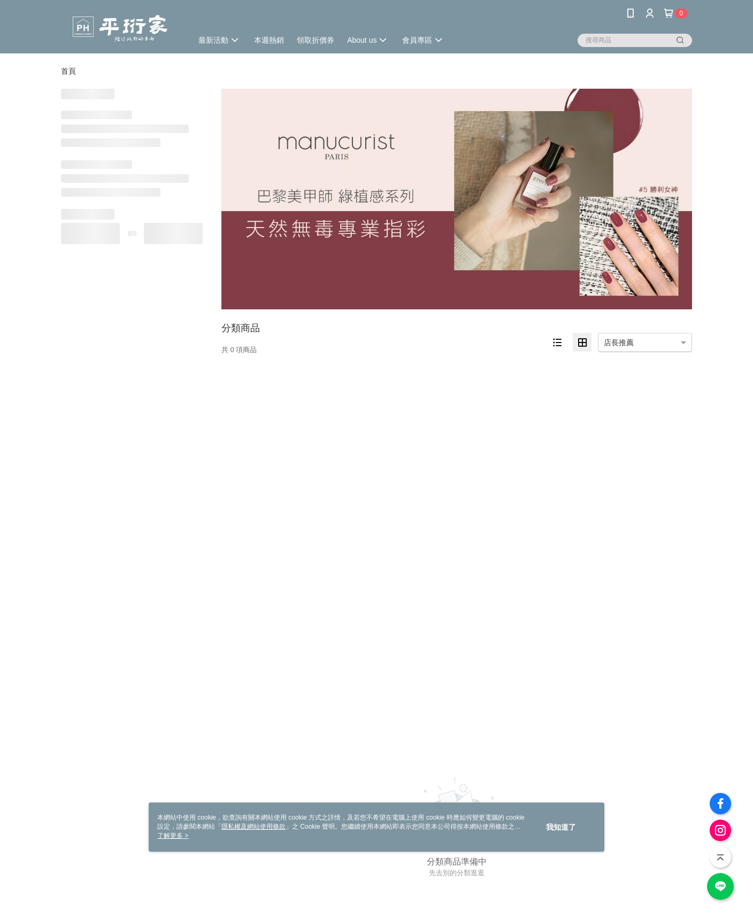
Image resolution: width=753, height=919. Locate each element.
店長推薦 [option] (619, 342)
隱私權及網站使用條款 (253, 826)
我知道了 (561, 827)
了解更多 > (172, 835)
